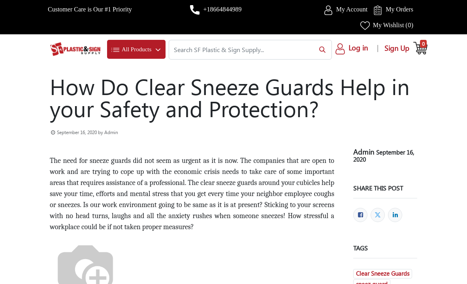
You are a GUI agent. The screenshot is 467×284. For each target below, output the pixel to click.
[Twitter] (378, 215)
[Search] (320, 50)
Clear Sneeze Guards (382, 273)
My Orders (399, 9)
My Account (352, 9)
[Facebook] (360, 215)
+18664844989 (222, 9)
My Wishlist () (393, 25)
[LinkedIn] (395, 215)
